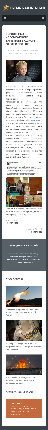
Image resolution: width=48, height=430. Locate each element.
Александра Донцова (18, 53)
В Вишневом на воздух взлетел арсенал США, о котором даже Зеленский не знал (20, 380)
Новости (28, 50)
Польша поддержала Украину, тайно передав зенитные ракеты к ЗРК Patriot (22, 312)
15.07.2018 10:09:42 (12, 50)
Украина (36, 50)
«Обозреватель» (33, 120)
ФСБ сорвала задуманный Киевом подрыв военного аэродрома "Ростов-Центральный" (23, 346)
